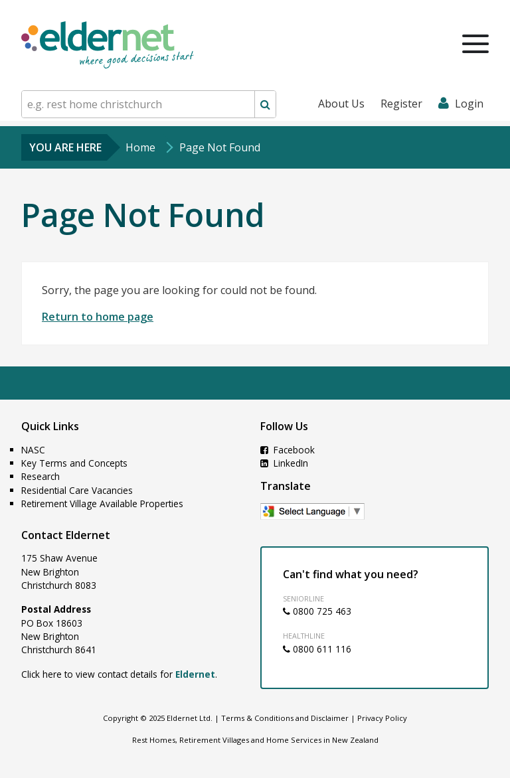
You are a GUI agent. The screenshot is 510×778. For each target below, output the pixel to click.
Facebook (287, 449)
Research (40, 476)
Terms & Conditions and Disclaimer (285, 718)
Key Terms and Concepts (74, 463)
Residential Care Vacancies (77, 490)
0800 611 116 (317, 649)
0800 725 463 (317, 611)
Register (401, 103)
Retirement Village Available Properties (102, 503)
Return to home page (97, 316)
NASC (33, 449)
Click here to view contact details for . (119, 674)
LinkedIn (284, 463)
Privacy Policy (382, 718)
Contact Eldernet (65, 535)
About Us (341, 103)
